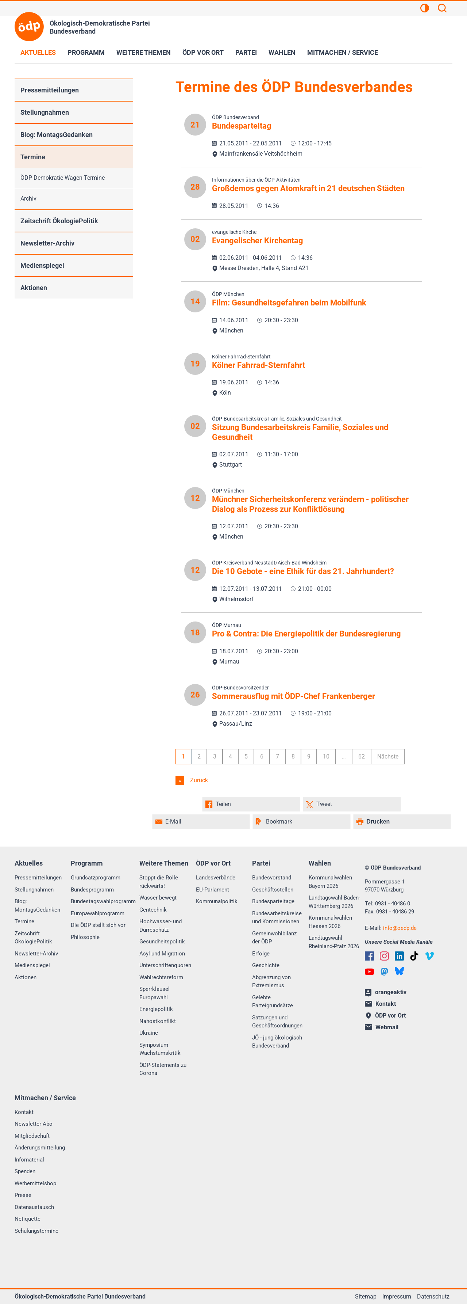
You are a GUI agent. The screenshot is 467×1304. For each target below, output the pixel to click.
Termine (32, 157)
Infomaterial (29, 1159)
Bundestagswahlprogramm (103, 901)
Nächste (387, 756)
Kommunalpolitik (217, 901)
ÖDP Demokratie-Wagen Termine (62, 177)
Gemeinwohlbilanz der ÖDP (274, 937)
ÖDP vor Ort (203, 52)
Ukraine (148, 1033)
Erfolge (261, 953)
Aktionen (33, 288)
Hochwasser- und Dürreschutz (160, 925)
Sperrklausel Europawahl (154, 993)
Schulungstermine (36, 1231)
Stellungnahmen (44, 112)
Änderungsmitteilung (40, 1147)
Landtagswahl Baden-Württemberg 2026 (334, 901)
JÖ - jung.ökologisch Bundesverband (277, 1041)
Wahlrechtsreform (161, 977)
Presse (23, 1195)
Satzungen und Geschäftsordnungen (277, 1021)
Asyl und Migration (162, 953)
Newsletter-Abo (34, 1124)
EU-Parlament (212, 889)
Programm (86, 52)
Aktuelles (38, 52)
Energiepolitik (156, 1009)
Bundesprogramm (92, 889)
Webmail (381, 1027)
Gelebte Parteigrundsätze (272, 1001)
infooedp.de (400, 928)
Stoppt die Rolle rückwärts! (158, 881)
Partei (246, 52)
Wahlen (282, 52)
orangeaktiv (385, 993)
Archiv (28, 198)
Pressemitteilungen (49, 90)
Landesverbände (215, 877)
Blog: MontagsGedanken (56, 134)
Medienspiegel (42, 265)
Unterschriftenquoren (165, 965)
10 (326, 756)
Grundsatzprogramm (95, 877)
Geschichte (265, 965)
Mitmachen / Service (342, 52)
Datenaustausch (34, 1207)
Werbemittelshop (35, 1183)
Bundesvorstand (271, 877)
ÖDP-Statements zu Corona (162, 1069)
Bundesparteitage (273, 901)
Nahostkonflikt (157, 1021)
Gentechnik (153, 909)
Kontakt (24, 1112)
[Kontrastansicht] (424, 9)
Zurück (198, 780)
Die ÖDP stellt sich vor (98, 925)
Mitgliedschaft (32, 1136)
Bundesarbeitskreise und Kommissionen (277, 917)
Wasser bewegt (158, 897)
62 (361, 756)
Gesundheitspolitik (162, 941)
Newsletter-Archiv (47, 243)
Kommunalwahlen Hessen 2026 (330, 922)
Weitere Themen (143, 52)
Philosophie (85, 937)
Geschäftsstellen (272, 889)
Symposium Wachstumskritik (160, 1049)
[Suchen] (442, 9)
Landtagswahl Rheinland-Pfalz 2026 (334, 942)
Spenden (25, 1171)
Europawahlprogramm (97, 913)
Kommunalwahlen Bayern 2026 (330, 881)
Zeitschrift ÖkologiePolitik (59, 221)
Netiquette (27, 1219)
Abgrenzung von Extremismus (271, 981)
